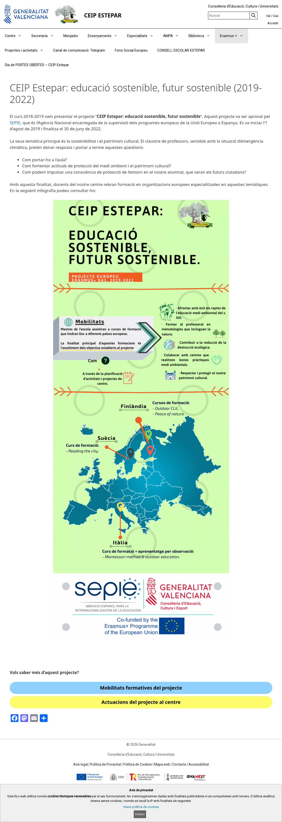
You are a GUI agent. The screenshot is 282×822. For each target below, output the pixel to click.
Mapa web (162, 764)
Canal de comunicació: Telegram (79, 50)
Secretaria (44, 36)
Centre (15, 36)
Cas (275, 16)
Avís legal (80, 764)
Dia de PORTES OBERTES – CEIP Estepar (37, 65)
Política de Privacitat (105, 764)
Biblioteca (202, 36)
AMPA (173, 36)
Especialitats (142, 36)
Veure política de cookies (141, 807)
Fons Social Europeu (131, 50)
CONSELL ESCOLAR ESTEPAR (181, 50)
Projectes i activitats (26, 50)
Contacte (179, 764)
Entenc (140, 814)
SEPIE (15, 122)
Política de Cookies (137, 764)
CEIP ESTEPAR (102, 15)
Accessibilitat (199, 764)
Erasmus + (234, 36)
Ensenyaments (105, 36)
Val (268, 16)
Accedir (272, 23)
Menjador (70, 36)
